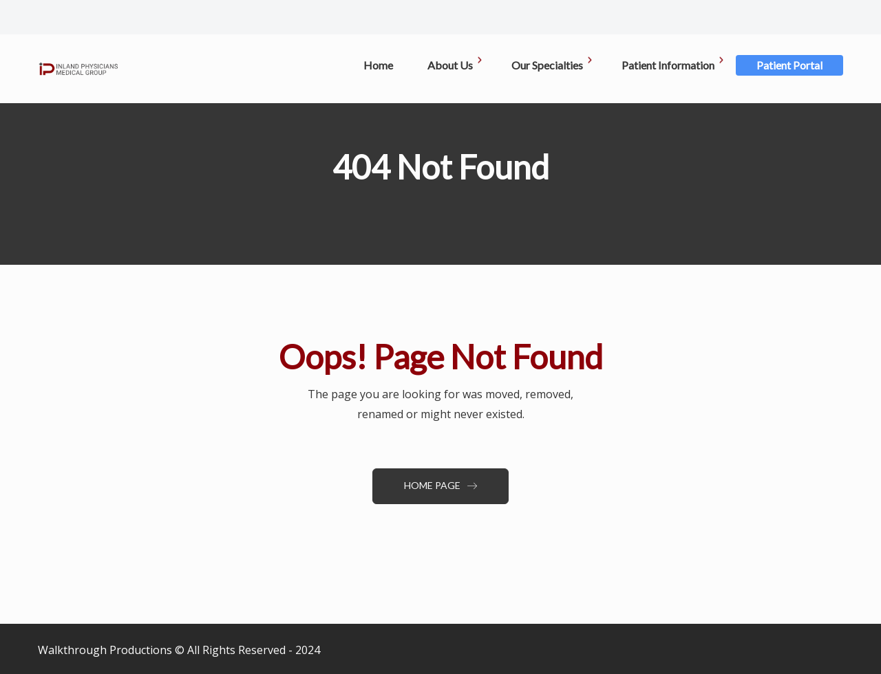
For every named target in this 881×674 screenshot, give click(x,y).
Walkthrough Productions (105, 649)
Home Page (440, 485)
